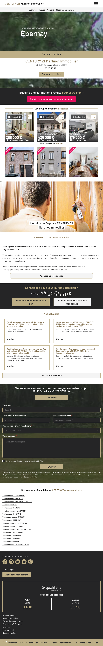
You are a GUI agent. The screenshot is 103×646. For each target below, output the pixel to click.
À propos (6, 627)
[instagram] (11, 561)
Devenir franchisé (10, 618)
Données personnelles (61, 642)
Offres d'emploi (8, 615)
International (8, 630)
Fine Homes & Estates (11, 624)
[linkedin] (17, 561)
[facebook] (4, 561)
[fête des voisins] (51, 83)
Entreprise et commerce (13, 621)
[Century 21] (24, 3)
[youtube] (24, 561)
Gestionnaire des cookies (87, 642)
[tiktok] (30, 561)
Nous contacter (9, 633)
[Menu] (96, 3)
